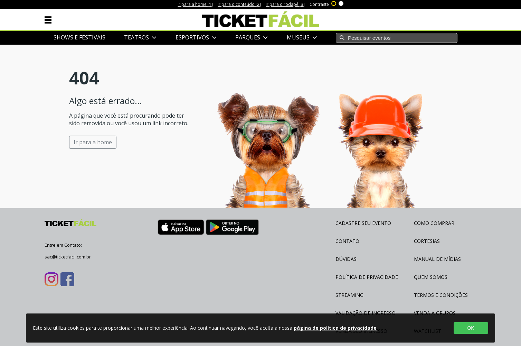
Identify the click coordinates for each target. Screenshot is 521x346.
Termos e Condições (441, 295)
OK (470, 328)
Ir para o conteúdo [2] (239, 4)
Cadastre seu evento (363, 223)
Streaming (349, 295)
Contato (347, 241)
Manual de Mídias (437, 259)
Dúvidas (346, 259)
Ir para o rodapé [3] (285, 4)
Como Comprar (434, 223)
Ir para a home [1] (195, 4)
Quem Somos (430, 277)
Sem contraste (341, 2)
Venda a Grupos (435, 313)
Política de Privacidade (366, 277)
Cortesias (427, 241)
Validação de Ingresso (365, 313)
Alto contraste (334, 2)
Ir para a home (93, 142)
